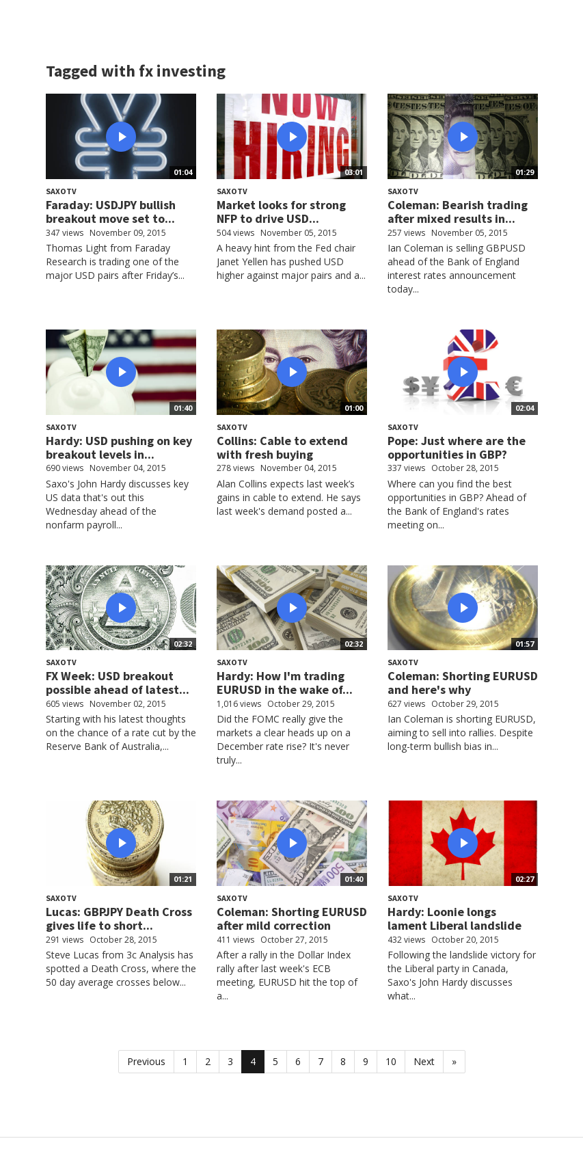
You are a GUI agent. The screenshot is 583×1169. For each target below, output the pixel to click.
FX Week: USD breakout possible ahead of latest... (117, 682)
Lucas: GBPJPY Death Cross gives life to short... (119, 918)
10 (390, 1061)
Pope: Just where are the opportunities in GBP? (457, 447)
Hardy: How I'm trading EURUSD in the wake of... (285, 682)
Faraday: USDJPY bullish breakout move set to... (111, 211)
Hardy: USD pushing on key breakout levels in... (119, 447)
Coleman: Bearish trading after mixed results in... (458, 211)
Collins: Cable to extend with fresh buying (282, 447)
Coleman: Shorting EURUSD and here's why (463, 682)
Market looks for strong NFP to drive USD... (281, 211)
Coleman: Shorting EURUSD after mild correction (292, 918)
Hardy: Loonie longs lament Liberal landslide (454, 918)
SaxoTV (61, 191)
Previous (146, 1061)
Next (424, 1061)
